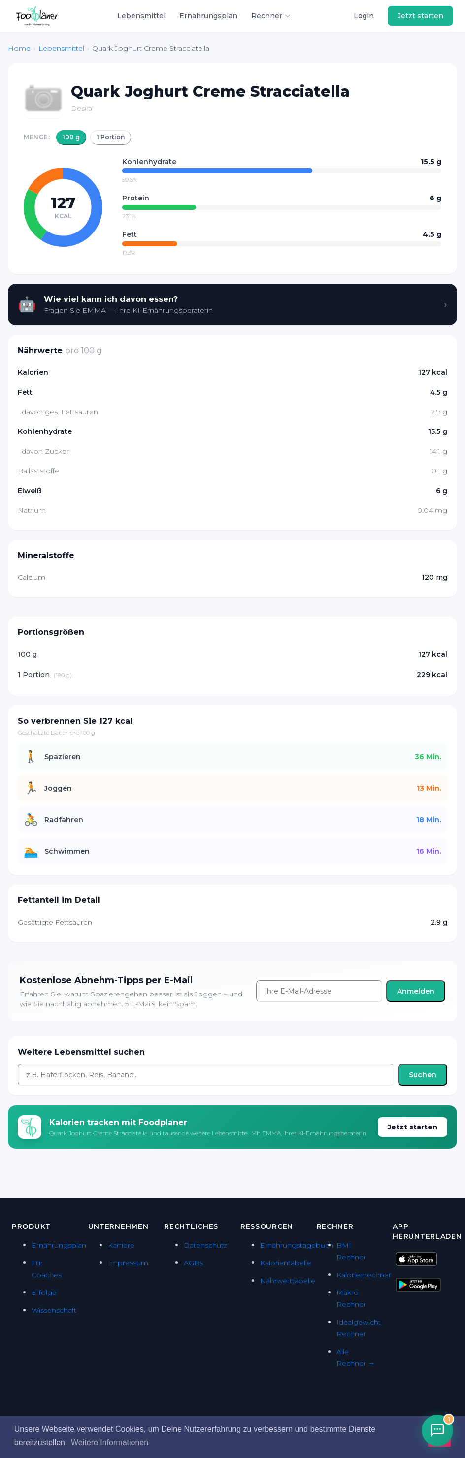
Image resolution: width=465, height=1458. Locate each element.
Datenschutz (205, 1245)
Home (19, 48)
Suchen (422, 1074)
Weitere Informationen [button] (109, 1442)
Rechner (271, 15)
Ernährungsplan (208, 15)
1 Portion (111, 137)
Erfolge (44, 1292)
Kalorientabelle (285, 1263)
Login (364, 15)
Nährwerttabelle (287, 1280)
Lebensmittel (141, 15)
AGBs (193, 1263)
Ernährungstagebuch (296, 1245)
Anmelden (415, 991)
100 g (71, 137)
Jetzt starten (420, 15)
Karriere (121, 1245)
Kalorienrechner (363, 1274)
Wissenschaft (54, 1310)
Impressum (128, 1263)
